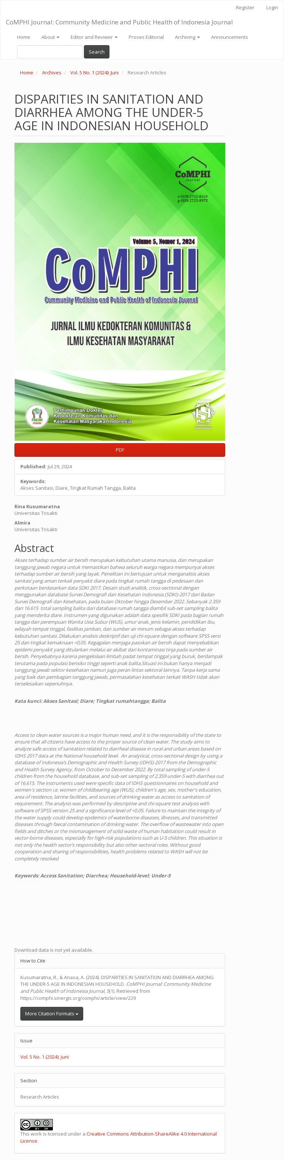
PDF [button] (120, 449)
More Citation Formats (51, 1013)
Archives (51, 72)
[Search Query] (50, 51)
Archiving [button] (187, 37)
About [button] (50, 37)
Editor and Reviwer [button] (94, 37)
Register (245, 7)
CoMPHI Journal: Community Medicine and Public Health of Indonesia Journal (119, 22)
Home (23, 37)
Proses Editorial (146, 37)
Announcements (229, 37)
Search (97, 51)
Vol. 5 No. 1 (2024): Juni (94, 72)
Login (272, 7)
